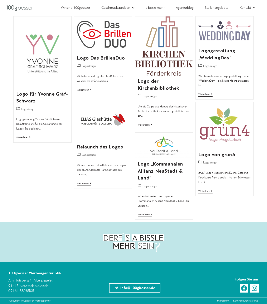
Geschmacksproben (117, 8)
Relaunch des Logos (100, 147)
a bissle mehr (155, 8)
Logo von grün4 (216, 155)
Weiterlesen (23, 137)
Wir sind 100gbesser (75, 8)
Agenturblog (185, 8)
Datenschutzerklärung (245, 300)
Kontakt (247, 8)
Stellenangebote (216, 8)
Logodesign (28, 109)
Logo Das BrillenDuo (101, 58)
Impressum (223, 300)
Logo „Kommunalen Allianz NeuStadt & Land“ (160, 171)
